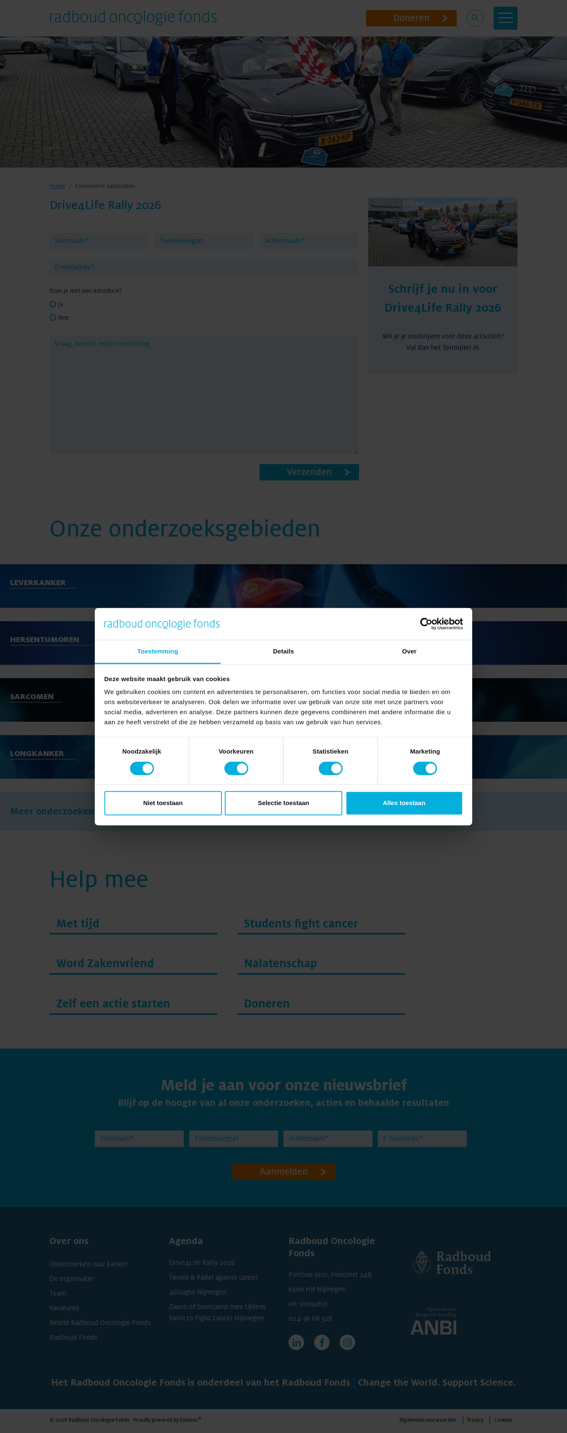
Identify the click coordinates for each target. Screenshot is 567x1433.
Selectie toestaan (284, 803)
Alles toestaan (404, 803)
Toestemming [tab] (157, 651)
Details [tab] (283, 651)
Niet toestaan (162, 803)
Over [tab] (409, 651)
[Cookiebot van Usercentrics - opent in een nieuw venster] (426, 623)
